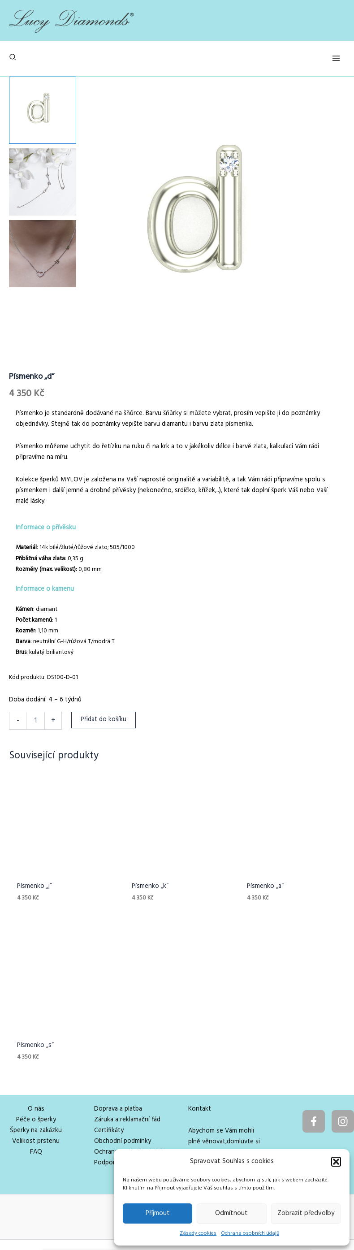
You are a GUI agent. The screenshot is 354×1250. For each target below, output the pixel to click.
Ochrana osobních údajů (250, 1233)
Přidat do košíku (103, 719)
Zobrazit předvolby (305, 1213)
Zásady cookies (198, 1233)
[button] (336, 1161)
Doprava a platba (118, 1066)
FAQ (36, 1109)
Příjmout (158, 1213)
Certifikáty (109, 1088)
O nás (36, 1066)
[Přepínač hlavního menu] (336, 58)
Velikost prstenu (36, 1099)
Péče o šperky (36, 1077)
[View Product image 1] (42, 110)
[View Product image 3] (42, 254)
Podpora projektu (119, 1120)
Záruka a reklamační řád (127, 1077)
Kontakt (199, 1066)
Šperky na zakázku (36, 1088)
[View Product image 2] (42, 182)
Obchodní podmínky (122, 1099)
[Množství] (35, 721)
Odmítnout (231, 1213)
